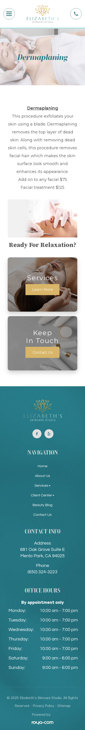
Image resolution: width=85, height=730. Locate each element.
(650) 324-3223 (42, 572)
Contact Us (43, 352)
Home (42, 466)
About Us (42, 476)
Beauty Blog (43, 505)
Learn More (42, 289)
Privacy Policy (43, 706)
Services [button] (42, 485)
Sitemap (64, 706)
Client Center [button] (42, 495)
